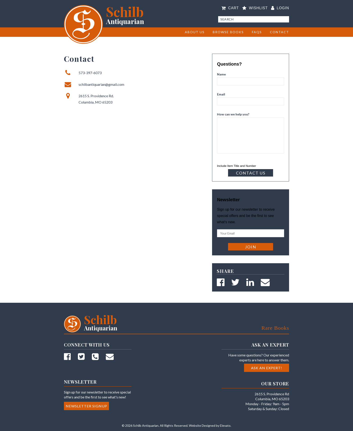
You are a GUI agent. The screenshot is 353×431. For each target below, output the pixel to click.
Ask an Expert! (266, 368)
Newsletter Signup (86, 406)
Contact (279, 32)
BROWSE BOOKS (228, 32)
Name (221, 74)
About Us (195, 32)
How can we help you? (233, 114)
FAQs (257, 32)
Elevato (225, 425)
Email (221, 94)
